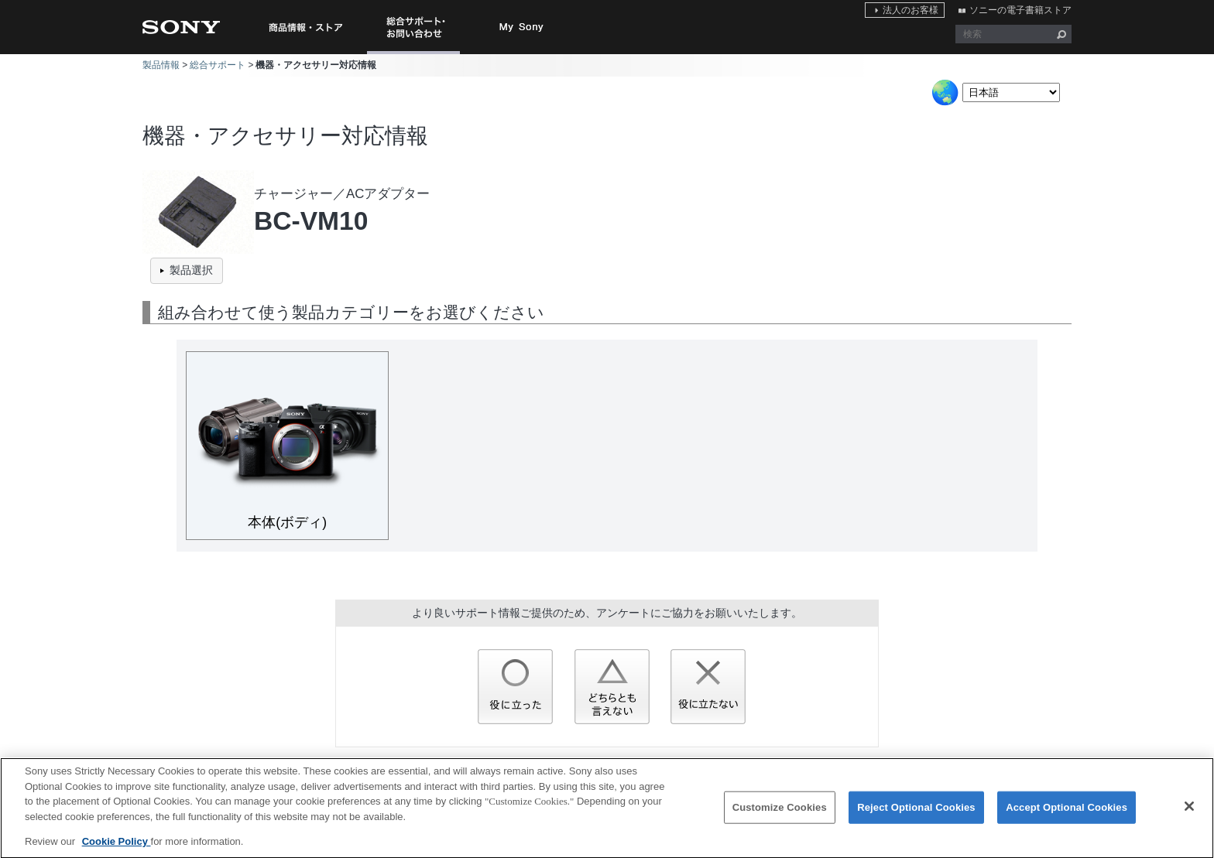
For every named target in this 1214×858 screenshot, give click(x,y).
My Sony (521, 27)
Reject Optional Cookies (916, 814)
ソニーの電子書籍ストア (1020, 10)
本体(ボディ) (287, 522)
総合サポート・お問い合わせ (416, 53)
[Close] (1189, 814)
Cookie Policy (116, 848)
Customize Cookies (779, 814)
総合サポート (217, 65)
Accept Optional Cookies (1066, 814)
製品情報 (161, 65)
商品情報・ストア (305, 27)
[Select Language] (1011, 92)
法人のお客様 (910, 10)
